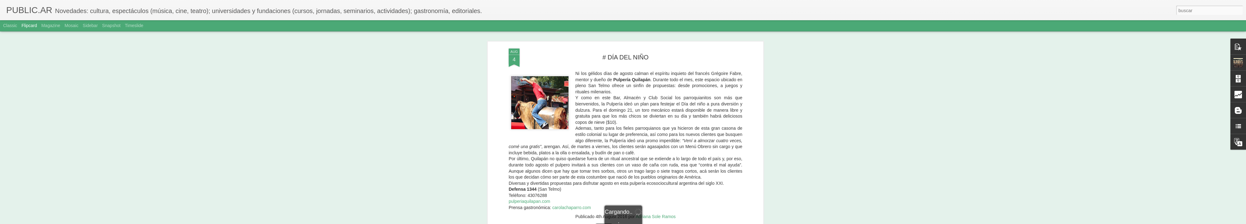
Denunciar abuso (668, 220)
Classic (10, 25)
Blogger (647, 220)
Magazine (50, 25)
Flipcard (29, 25)
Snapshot (111, 25)
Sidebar (90, 25)
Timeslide (134, 25)
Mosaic (71, 25)
